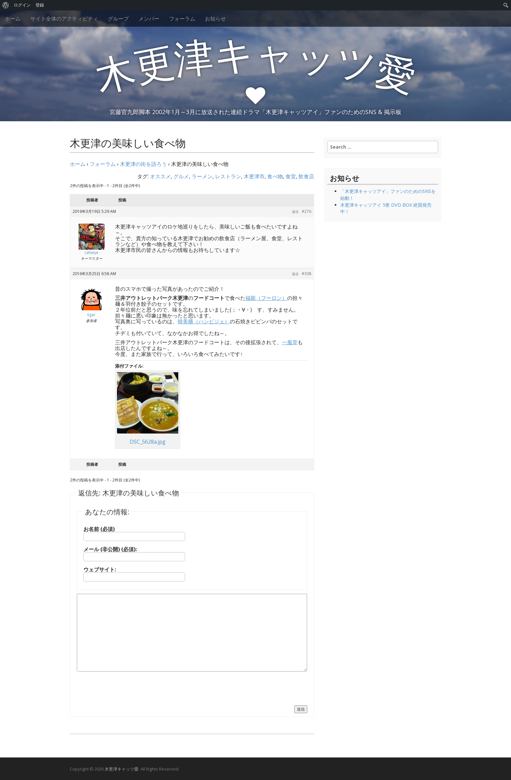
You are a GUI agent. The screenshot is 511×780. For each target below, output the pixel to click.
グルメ (181, 176)
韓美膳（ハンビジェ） (204, 321)
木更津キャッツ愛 (122, 769)
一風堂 (290, 342)
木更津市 (254, 176)
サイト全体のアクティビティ (64, 18)
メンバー (149, 18)
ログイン (22, 5)
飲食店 (306, 176)
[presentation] (126, 687)
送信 (301, 709)
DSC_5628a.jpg (148, 441)
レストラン (228, 176)
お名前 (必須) (99, 529)
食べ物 (275, 176)
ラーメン (202, 176)
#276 (306, 211)
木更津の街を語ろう (143, 164)
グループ (118, 18)
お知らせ (215, 18)
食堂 (290, 176)
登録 (40, 5)
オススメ (160, 176)
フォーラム (182, 18)
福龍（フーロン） (266, 298)
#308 (306, 273)
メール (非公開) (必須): (110, 549)
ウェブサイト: (99, 569)
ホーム (13, 18)
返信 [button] (295, 211)
